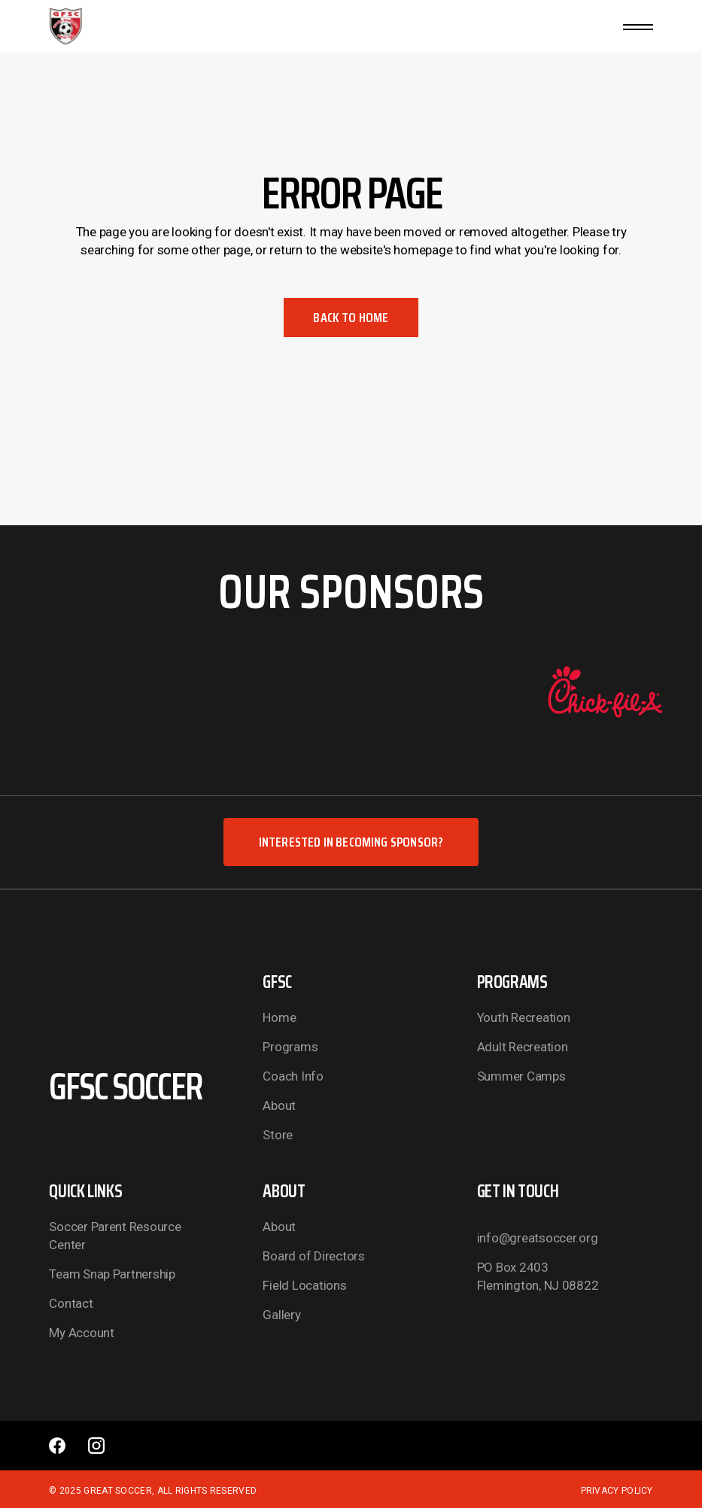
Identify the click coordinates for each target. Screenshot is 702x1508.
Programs (290, 1046)
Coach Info (293, 1076)
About (279, 1105)
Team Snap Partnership (112, 1273)
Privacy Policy (617, 1490)
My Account (81, 1332)
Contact (71, 1303)
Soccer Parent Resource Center (115, 1235)
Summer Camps (521, 1076)
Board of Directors (313, 1255)
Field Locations (304, 1285)
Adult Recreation (522, 1046)
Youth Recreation (523, 1017)
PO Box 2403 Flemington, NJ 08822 (538, 1276)
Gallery (281, 1314)
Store (278, 1134)
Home (279, 1017)
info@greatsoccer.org (537, 1237)
